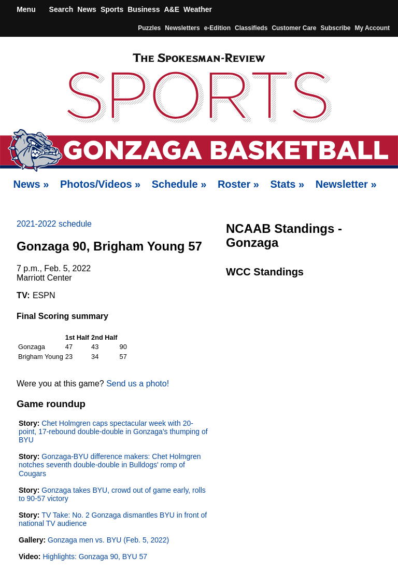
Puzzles (149, 28)
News (86, 9)
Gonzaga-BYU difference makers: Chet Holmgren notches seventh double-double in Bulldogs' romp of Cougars (110, 464)
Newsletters (182, 28)
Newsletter (346, 184)
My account (372, 28)
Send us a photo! (137, 383)
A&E (171, 9)
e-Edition (217, 28)
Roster (238, 184)
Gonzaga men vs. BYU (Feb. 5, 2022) (108, 540)
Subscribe (335, 28)
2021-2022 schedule (54, 223)
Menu (25, 9)
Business (143, 9)
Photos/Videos (100, 184)
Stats (288, 184)
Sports (112, 9)
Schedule (179, 184)
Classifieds (251, 28)
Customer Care (294, 28)
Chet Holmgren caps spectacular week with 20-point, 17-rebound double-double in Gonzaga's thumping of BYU (113, 431)
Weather (197, 9)
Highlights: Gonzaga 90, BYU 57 (94, 556)
